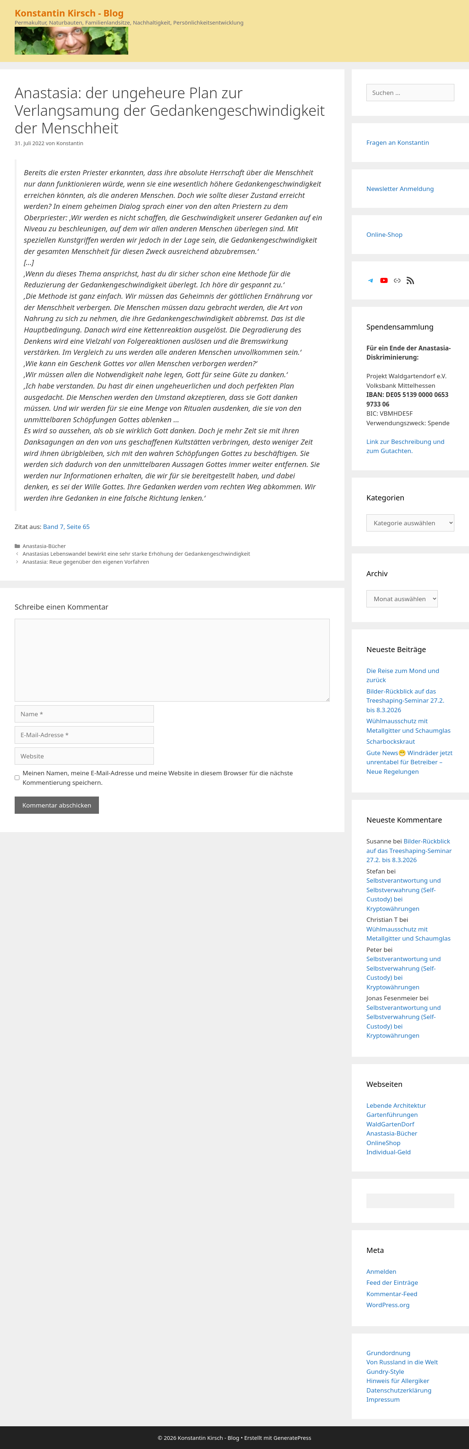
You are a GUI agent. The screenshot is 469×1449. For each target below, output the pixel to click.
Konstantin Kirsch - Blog (69, 13)
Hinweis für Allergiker (397, 1380)
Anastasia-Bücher (44, 546)
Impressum (383, 1399)
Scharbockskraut (390, 741)
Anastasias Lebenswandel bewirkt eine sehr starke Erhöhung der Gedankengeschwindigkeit (136, 553)
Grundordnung (388, 1353)
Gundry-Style (385, 1371)
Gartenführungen (392, 1114)
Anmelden (381, 1271)
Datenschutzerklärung (399, 1390)
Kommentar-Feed (391, 1294)
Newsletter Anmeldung (400, 188)
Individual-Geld (388, 1152)
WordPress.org (388, 1305)
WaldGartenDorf (390, 1124)
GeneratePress (292, 1437)
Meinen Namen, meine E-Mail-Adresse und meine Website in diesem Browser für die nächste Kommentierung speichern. (158, 778)
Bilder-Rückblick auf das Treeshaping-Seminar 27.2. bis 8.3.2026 (405, 700)
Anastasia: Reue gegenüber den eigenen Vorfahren (86, 561)
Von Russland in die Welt (402, 1362)
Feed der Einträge (392, 1282)
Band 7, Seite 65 (66, 526)
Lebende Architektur (396, 1105)
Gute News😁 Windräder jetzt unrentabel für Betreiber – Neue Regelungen (409, 762)
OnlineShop (383, 1143)
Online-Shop (384, 234)
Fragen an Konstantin (397, 142)
